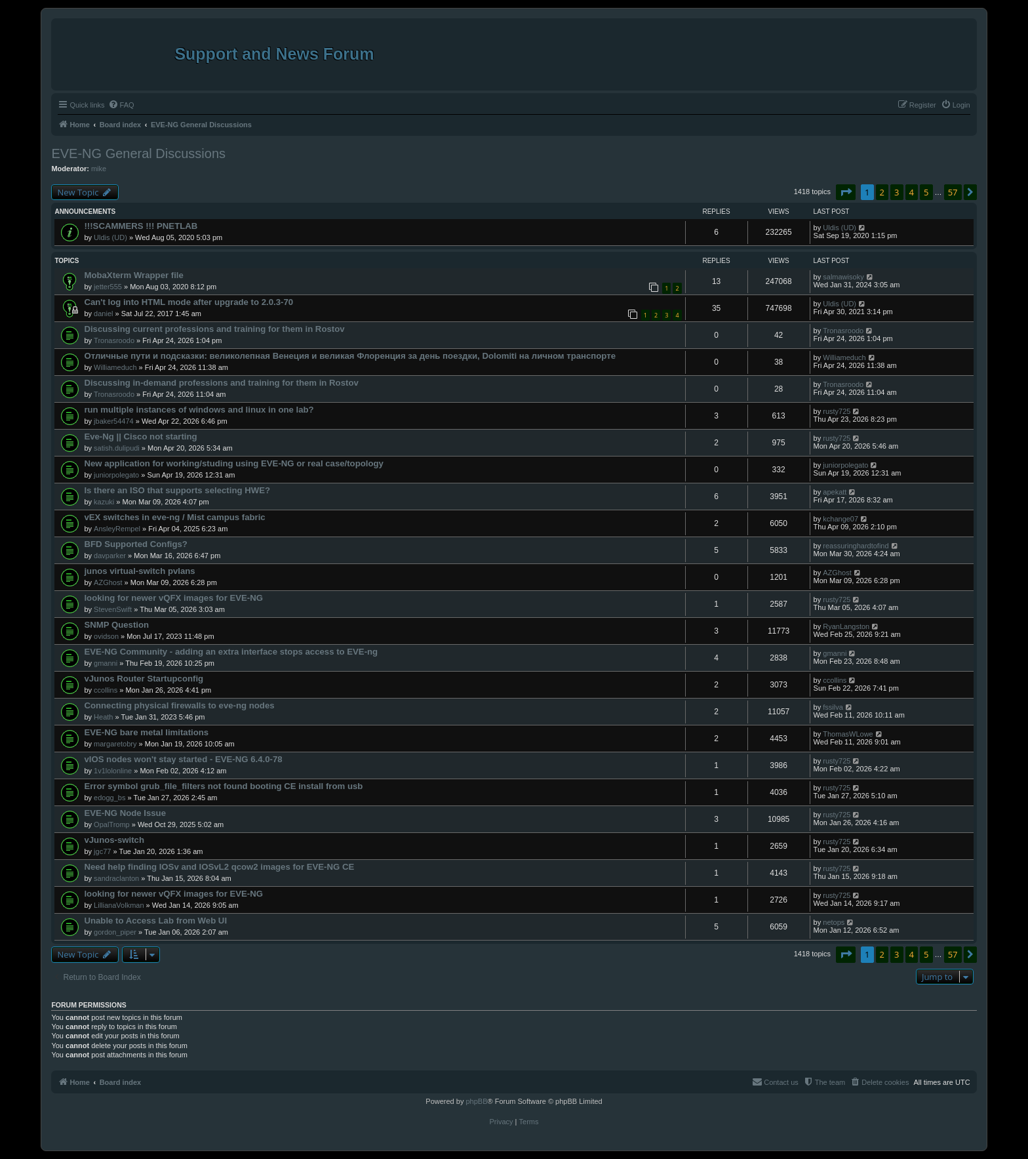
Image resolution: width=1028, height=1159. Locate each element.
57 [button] (953, 192)
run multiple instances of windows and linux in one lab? (198, 410)
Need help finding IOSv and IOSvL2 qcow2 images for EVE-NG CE (219, 867)
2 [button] (882, 192)
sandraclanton (116, 878)
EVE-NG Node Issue (125, 813)
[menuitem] (121, 105)
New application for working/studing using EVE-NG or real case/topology (234, 463)
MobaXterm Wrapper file (133, 275)
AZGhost (108, 582)
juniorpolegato (116, 475)
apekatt (834, 492)
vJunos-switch (114, 840)
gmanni (105, 663)
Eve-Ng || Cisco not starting (140, 436)
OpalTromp (112, 824)
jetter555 (108, 287)
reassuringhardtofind (855, 546)
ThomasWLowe (848, 734)
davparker (110, 555)
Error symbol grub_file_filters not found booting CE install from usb (223, 786)
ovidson (106, 636)
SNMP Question (116, 625)
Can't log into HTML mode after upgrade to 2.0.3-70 (188, 302)
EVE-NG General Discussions (138, 153)
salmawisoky (843, 277)
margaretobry (115, 744)
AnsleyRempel (117, 529)
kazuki (104, 502)
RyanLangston (846, 626)
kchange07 (840, 519)
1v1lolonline (113, 771)
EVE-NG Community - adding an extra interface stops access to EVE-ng (231, 652)
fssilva (833, 707)
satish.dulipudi (117, 448)
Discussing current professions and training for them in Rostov (214, 329)
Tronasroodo (114, 340)
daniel (103, 313)
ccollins (105, 690)
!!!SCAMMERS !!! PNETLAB (140, 226)
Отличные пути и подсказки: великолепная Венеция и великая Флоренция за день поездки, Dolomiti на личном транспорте (350, 356)
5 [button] (926, 192)
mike (98, 169)
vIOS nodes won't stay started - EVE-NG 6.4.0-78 (183, 759)
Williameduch (115, 367)
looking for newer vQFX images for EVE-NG (173, 598)
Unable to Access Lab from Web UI (155, 920)
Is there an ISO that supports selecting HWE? (177, 490)
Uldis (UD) (110, 237)
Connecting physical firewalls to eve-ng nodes (179, 705)
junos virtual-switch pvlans (139, 571)
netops (833, 922)
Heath (103, 717)
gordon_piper (115, 932)
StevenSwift (113, 609)
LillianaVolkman (119, 905)
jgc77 (102, 851)
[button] (846, 192)
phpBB (476, 1101)
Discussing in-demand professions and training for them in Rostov (221, 383)
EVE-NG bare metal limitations (146, 732)
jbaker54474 (114, 421)
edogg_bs (109, 798)
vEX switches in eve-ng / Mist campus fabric (174, 517)
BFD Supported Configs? (136, 544)
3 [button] (896, 192)
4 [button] (911, 192)
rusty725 (836, 411)
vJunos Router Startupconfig (143, 678)
